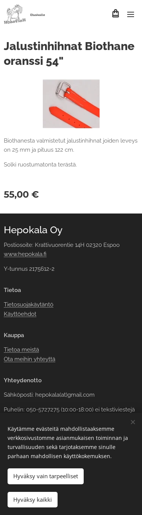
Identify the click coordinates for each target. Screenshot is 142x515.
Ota (9, 358)
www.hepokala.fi (25, 254)
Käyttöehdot (20, 313)
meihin (23, 358)
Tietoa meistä (21, 349)
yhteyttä (43, 358)
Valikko (130, 14)
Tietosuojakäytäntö (28, 304)
